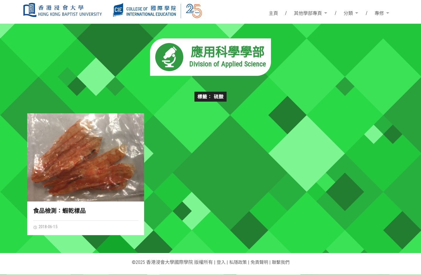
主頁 (273, 13)
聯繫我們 (282, 262)
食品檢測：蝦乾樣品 (59, 210)
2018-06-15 (47, 227)
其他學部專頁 (308, 13)
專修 (379, 13)
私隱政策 (237, 262)
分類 (348, 13)
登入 (219, 262)
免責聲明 (259, 262)
